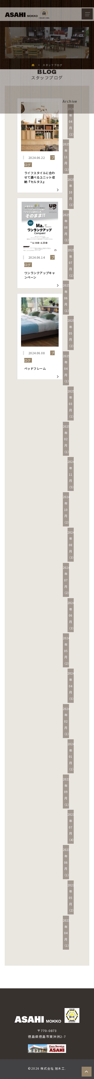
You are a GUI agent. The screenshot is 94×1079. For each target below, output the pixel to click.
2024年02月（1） (66, 721)
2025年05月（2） (71, 333)
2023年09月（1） (66, 792)
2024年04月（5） (71, 686)
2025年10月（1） (71, 192)
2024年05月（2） (66, 650)
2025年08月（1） (66, 227)
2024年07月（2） (66, 580)
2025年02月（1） (66, 439)
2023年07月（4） (71, 827)
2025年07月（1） (71, 262)
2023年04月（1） (66, 933)
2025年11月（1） (66, 156)
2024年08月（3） (71, 545)
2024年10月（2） (66, 509)
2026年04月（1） (71, 121)
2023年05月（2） (71, 897)
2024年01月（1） (71, 756)
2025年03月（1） (71, 404)
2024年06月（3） (71, 615)
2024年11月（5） (71, 474)
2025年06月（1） (66, 298)
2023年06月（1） (66, 862)
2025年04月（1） (66, 368)
